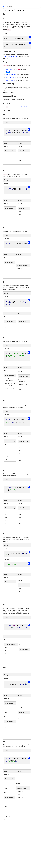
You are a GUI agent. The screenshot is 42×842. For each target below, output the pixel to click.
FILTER (8, 72)
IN (23, 10)
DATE (16, 56)
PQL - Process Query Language (12, 9)
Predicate (18, 10)
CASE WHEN (9, 69)
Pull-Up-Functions (11, 74)
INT (9, 56)
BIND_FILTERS (10, 77)
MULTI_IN (9, 819)
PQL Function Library (9, 10)
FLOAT (12, 56)
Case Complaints (22, 107)
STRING (5, 56)
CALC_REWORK (10, 80)
